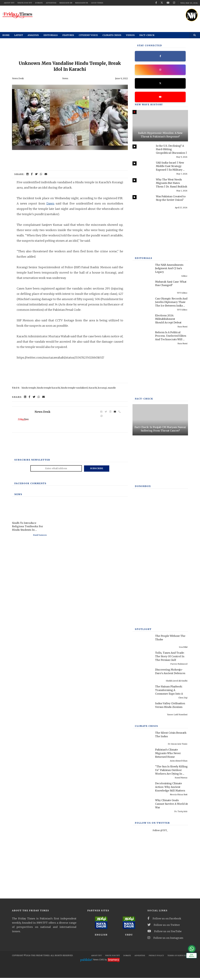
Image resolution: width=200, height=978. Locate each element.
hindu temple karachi (48, 387)
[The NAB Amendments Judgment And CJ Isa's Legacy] (142, 269)
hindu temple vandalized (74, 387)
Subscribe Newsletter (32, 459)
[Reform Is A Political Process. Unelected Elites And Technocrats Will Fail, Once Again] (142, 337)
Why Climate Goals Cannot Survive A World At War (171, 804)
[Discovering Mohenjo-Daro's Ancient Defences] (142, 674)
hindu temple (29, 387)
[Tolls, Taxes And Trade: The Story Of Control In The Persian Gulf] (142, 657)
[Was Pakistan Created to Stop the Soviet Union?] (142, 201)
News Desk (18, 78)
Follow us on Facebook (164, 918)
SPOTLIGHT (143, 629)
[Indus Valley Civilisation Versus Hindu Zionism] (142, 708)
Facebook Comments (30, 483)
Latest (18, 35)
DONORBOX (143, 486)
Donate (39, 3)
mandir (112, 387)
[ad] (111, 14)
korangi (102, 387)
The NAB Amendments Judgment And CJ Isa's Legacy (169, 268)
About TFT (9, 3)
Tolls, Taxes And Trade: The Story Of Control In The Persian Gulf (170, 656)
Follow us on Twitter (163, 925)
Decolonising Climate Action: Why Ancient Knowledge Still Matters (170, 787)
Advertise (51, 3)
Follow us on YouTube (164, 931)
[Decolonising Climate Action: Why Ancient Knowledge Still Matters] (142, 788)
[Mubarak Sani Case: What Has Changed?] (142, 286)
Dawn (50, 203)
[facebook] (156, 2)
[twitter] (161, 2)
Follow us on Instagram (165, 937)
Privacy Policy (156, 955)
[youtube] (167, 2)
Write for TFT (24, 3)
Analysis (33, 35)
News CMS (99, 959)
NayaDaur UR (81, 3)
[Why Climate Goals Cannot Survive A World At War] (142, 805)
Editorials (50, 35)
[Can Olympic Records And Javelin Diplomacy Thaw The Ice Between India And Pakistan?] (142, 303)
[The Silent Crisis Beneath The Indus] (142, 737)
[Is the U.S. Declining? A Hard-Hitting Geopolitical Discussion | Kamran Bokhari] (142, 150)
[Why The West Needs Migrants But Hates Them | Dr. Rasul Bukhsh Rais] (142, 184)
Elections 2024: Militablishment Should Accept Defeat (168, 319)
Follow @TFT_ (160, 830)
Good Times (97, 3)
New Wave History (149, 104)
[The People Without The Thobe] (142, 640)
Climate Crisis (111, 35)
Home (6, 35)
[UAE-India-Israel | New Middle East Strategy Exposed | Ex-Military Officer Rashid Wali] (142, 167)
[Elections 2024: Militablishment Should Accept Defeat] (142, 320)
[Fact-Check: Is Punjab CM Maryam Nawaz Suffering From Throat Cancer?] (160, 420)
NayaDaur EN (66, 3)
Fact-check (146, 35)
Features (68, 35)
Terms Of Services (176, 955)
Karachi (93, 387)
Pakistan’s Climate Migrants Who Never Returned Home (168, 753)
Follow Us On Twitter (152, 823)
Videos (130, 35)
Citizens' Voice (88, 35)
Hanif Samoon (40, 535)
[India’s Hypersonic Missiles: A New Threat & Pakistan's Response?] (160, 126)
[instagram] (174, 2)
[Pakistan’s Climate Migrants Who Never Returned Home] (142, 754)
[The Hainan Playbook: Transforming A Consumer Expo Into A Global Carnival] (142, 691)
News (65, 78)
